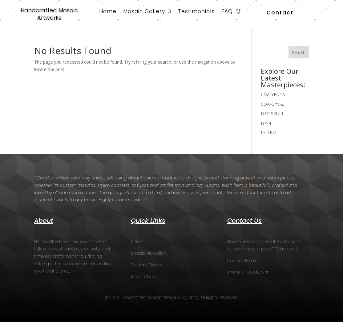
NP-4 (266, 123)
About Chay (143, 276)
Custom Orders (146, 265)
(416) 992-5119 (255, 272)
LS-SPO (268, 132)
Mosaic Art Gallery (149, 253)
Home (107, 12)
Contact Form (241, 260)
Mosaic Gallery (144, 12)
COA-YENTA (273, 94)
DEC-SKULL (272, 113)
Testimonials (196, 12)
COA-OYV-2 (272, 104)
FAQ (227, 12)
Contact (280, 12)
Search (298, 52)
